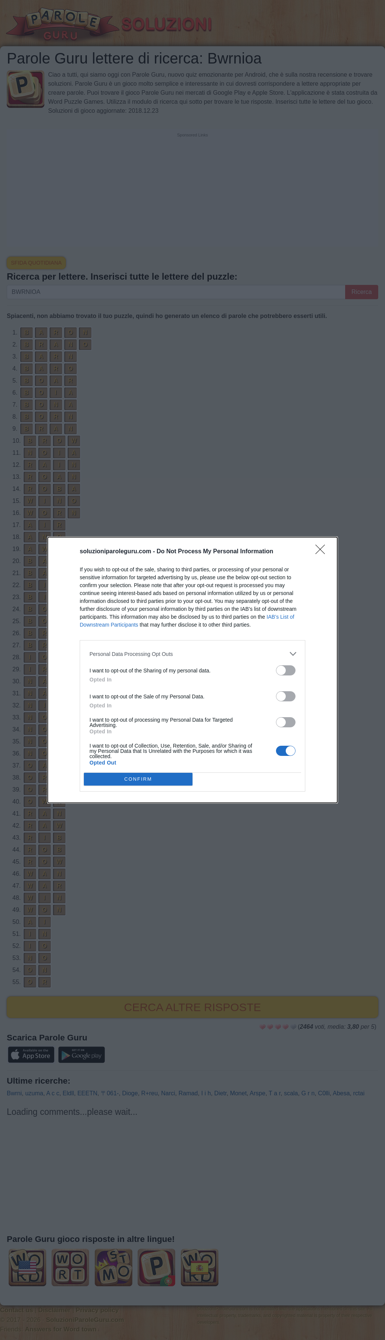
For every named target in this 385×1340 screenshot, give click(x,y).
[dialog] (192, 670)
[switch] (286, 670)
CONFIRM (138, 779)
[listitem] (192, 654)
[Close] (322, 552)
